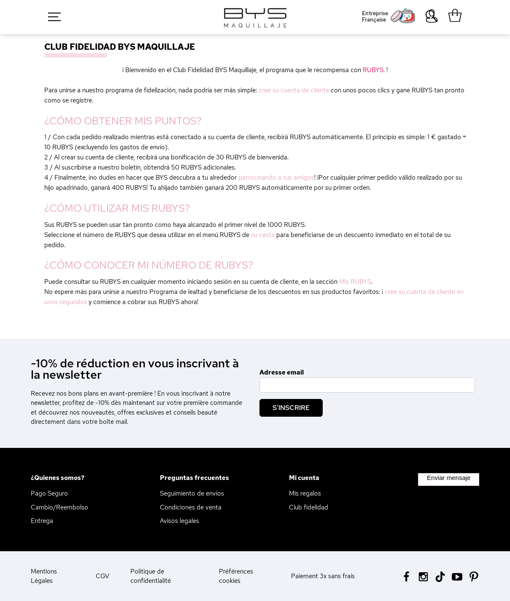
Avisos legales (179, 521)
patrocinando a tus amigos (276, 177)
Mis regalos (305, 493)
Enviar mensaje (448, 477)
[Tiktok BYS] (440, 576)
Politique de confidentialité (150, 576)
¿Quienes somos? (57, 478)
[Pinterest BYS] (474, 576)
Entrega (42, 521)
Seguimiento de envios (192, 493)
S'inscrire (291, 407)
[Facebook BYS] (406, 576)
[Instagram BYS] (423, 576)
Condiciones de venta (190, 507)
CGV (102, 576)
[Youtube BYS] (457, 576)
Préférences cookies (236, 576)
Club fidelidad (308, 507)
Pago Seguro (49, 493)
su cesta (263, 235)
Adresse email (281, 372)
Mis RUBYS (355, 282)
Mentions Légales (44, 576)
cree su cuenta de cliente (294, 90)
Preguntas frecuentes (194, 478)
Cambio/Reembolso (59, 507)
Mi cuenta (304, 478)
